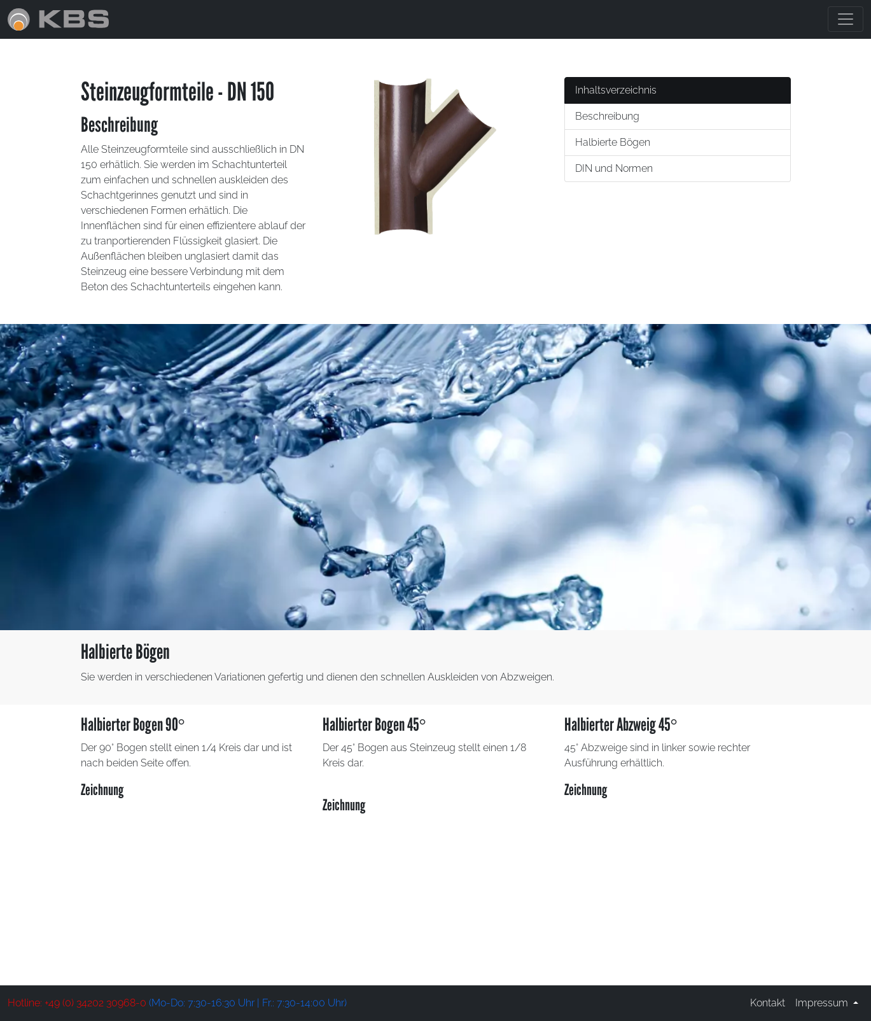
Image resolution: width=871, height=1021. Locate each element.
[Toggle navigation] (845, 19)
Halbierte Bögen (612, 142)
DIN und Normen (614, 168)
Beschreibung (607, 116)
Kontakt (767, 1003)
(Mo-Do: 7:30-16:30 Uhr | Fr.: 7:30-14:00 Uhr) (177, 1003)
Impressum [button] (823, 1003)
